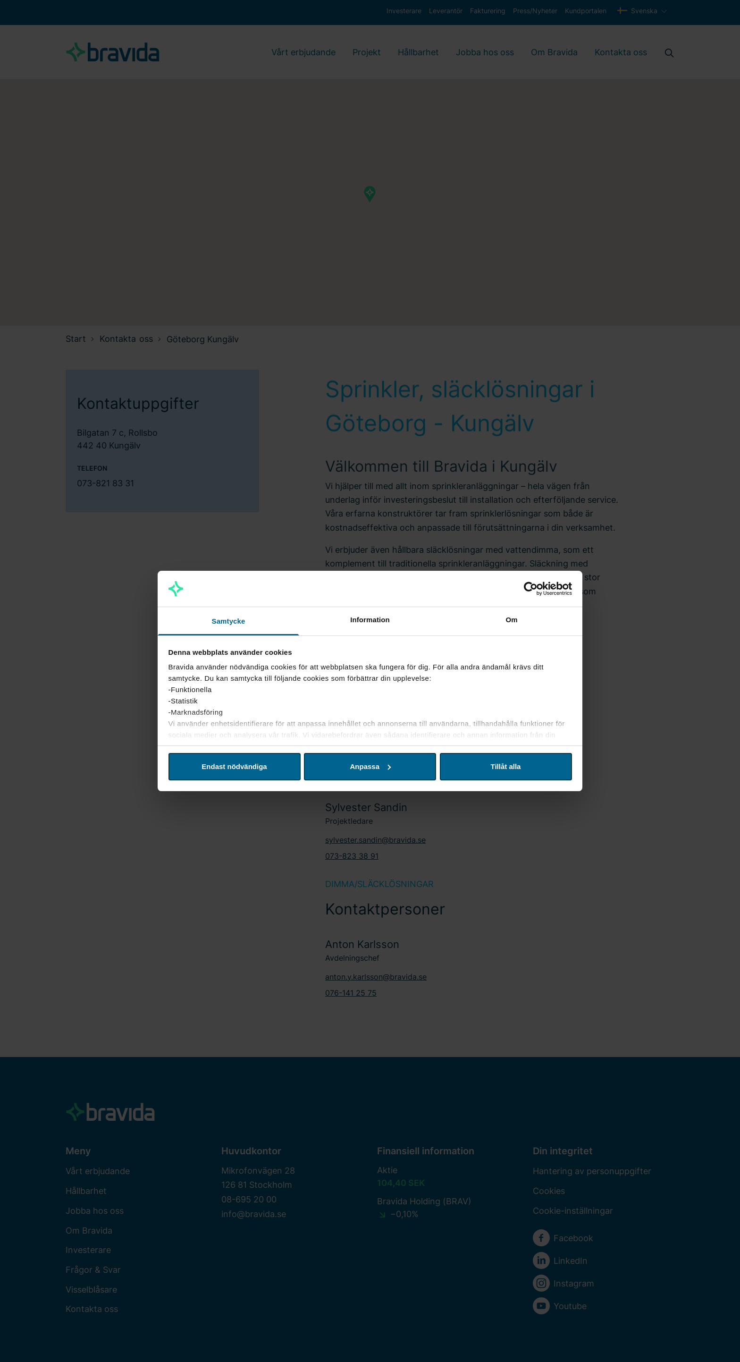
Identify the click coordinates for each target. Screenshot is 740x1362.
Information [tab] (370, 620)
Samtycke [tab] (228, 621)
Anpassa (370, 766)
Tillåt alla (506, 766)
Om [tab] (511, 620)
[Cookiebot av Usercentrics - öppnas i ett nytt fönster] (530, 589)
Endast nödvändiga (234, 766)
